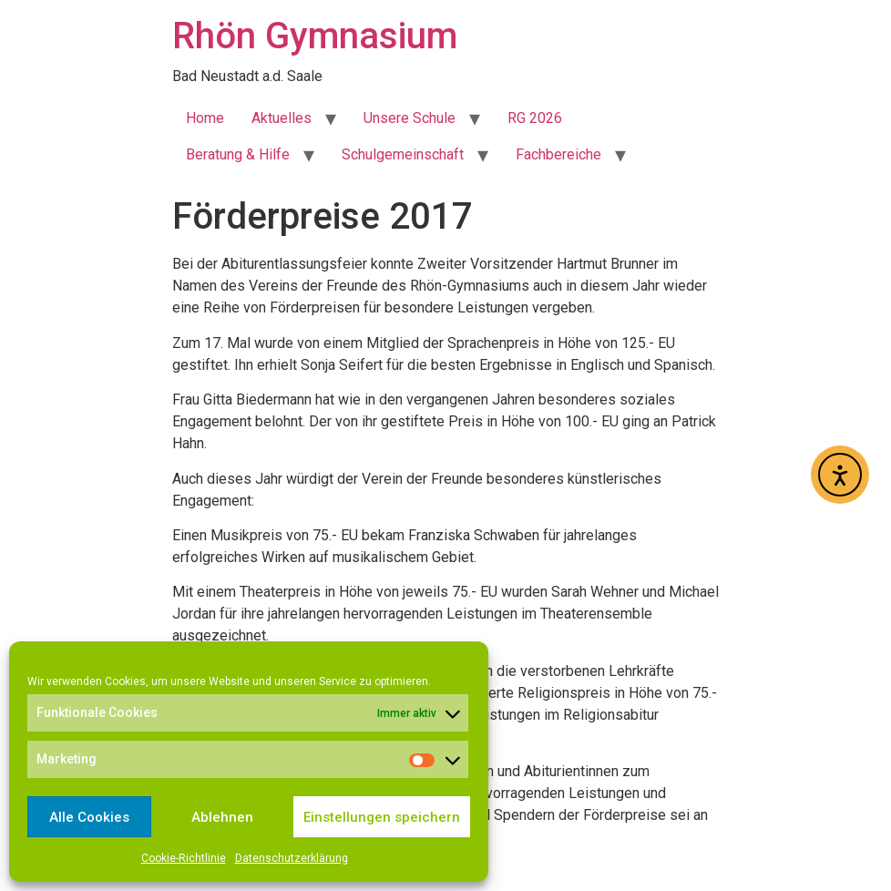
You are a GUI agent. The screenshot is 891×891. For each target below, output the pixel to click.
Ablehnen (222, 817)
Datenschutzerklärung (291, 858)
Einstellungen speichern (381, 817)
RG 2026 (534, 118)
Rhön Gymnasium (314, 36)
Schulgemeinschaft (403, 154)
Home (205, 118)
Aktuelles (281, 118)
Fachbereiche (558, 154)
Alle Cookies (89, 817)
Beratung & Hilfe (238, 154)
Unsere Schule (410, 118)
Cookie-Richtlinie (183, 858)
